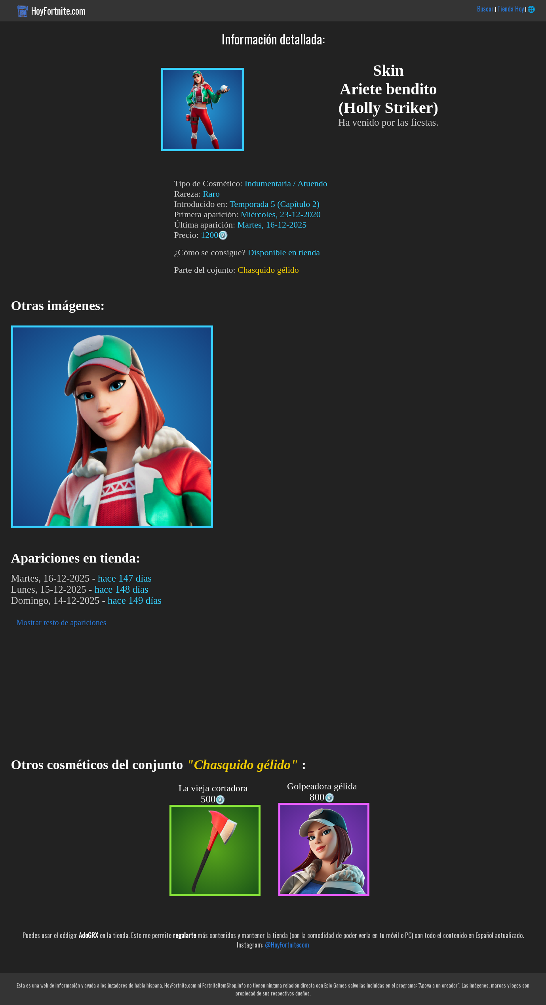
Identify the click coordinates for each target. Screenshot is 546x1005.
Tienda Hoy (510, 8)
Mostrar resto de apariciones (61, 622)
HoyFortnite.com (58, 10)
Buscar (485, 8)
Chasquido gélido (268, 270)
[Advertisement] (237, 689)
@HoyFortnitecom (287, 944)
